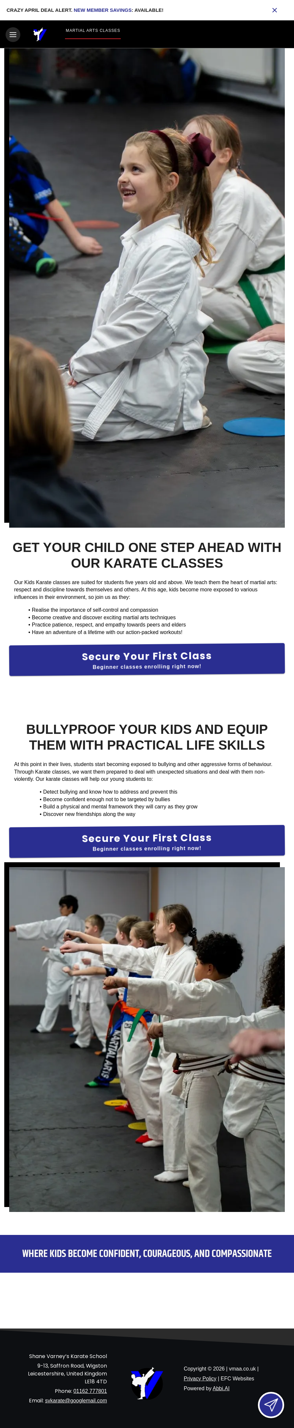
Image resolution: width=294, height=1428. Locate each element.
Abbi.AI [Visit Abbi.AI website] (221, 1387)
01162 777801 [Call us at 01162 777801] (90, 1390)
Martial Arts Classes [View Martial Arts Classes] (93, 30)
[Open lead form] (271, 1405)
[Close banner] (274, 10)
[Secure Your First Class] (147, 658)
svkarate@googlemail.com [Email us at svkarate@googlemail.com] (76, 1400)
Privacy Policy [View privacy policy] (200, 1377)
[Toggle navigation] (13, 34)
